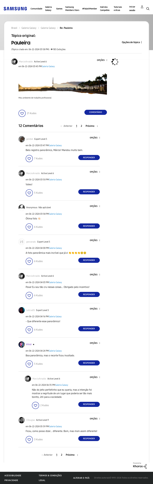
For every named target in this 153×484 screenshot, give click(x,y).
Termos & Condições (50, 475)
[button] (101, 60)
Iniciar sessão (132, 9)
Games (59, 8)
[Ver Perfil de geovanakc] (31, 242)
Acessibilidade (12, 475)
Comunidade (36, 8)
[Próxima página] (92, 126)
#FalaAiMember (89, 8)
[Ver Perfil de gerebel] (29, 139)
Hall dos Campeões (104, 8)
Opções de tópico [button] (131, 42)
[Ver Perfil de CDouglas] (30, 420)
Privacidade (11, 480)
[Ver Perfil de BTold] (28, 344)
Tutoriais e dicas (118, 8)
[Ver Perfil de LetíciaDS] (30, 310)
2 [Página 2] (81, 126)
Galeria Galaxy (48, 8)
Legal (42, 480)
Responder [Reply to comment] (89, 157)
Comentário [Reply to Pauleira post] (95, 112)
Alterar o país (81, 478)
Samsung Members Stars (72, 8)
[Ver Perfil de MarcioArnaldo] (26, 61)
